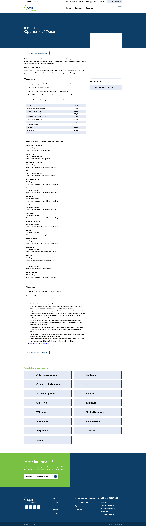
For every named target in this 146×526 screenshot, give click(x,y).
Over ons (65, 2)
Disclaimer (78, 509)
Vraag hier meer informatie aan (41, 476)
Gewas (69, 8)
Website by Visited (115, 524)
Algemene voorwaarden (83, 506)
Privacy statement (81, 502)
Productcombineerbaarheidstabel (87, 498)
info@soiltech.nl (106, 511)
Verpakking (54, 100)
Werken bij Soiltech (76, 2)
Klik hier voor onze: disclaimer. (39, 343)
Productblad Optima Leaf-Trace (103, 87)
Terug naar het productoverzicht (37, 53)
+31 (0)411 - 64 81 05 (32, 1)
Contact (101, 2)
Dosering (43, 100)
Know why (89, 8)
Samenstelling (31, 100)
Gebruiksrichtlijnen (69, 100)
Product (78, 8)
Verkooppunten (91, 2)
